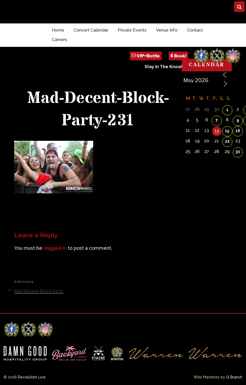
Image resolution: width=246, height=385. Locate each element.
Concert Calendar (91, 30)
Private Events (132, 30)
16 (237, 130)
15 (227, 130)
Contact (195, 30)
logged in (55, 248)
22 (227, 141)
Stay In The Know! (164, 66)
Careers (59, 39)
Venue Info (167, 30)
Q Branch (234, 377)
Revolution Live (32, 377)
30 (237, 151)
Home (58, 30)
